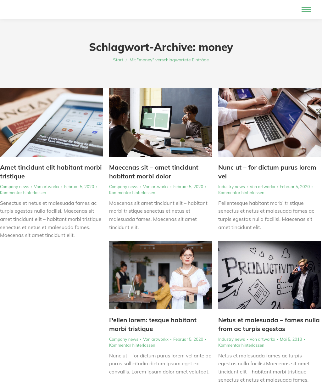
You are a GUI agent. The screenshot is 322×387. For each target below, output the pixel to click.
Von (46, 186)
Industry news (231, 186)
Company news (14, 186)
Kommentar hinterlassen (23, 192)
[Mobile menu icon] (306, 9)
